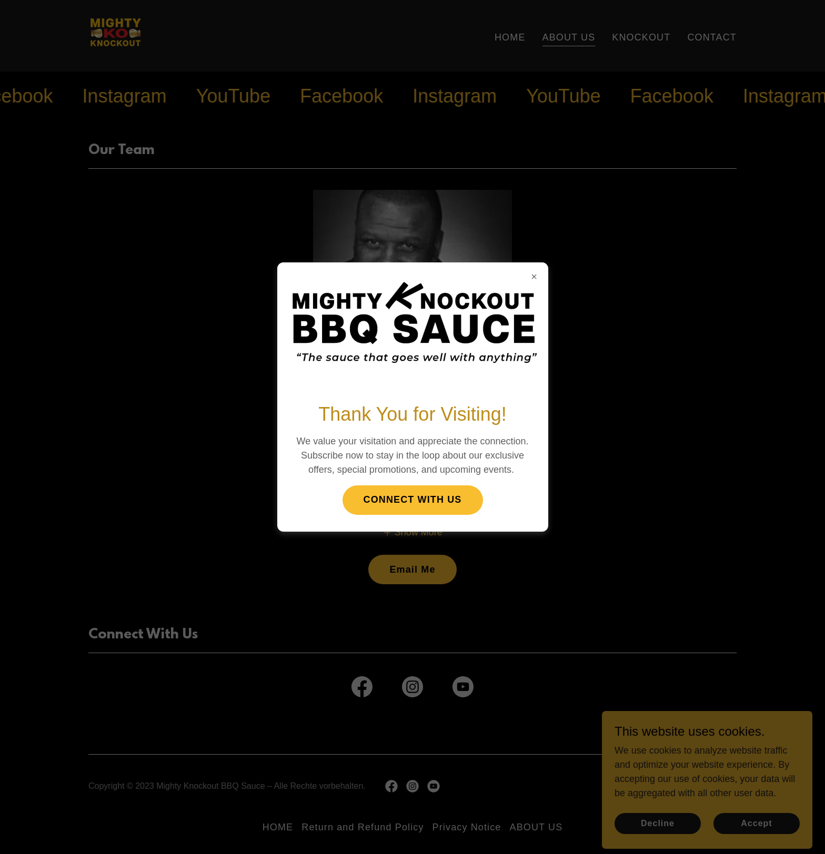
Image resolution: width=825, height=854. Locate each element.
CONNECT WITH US (413, 499)
